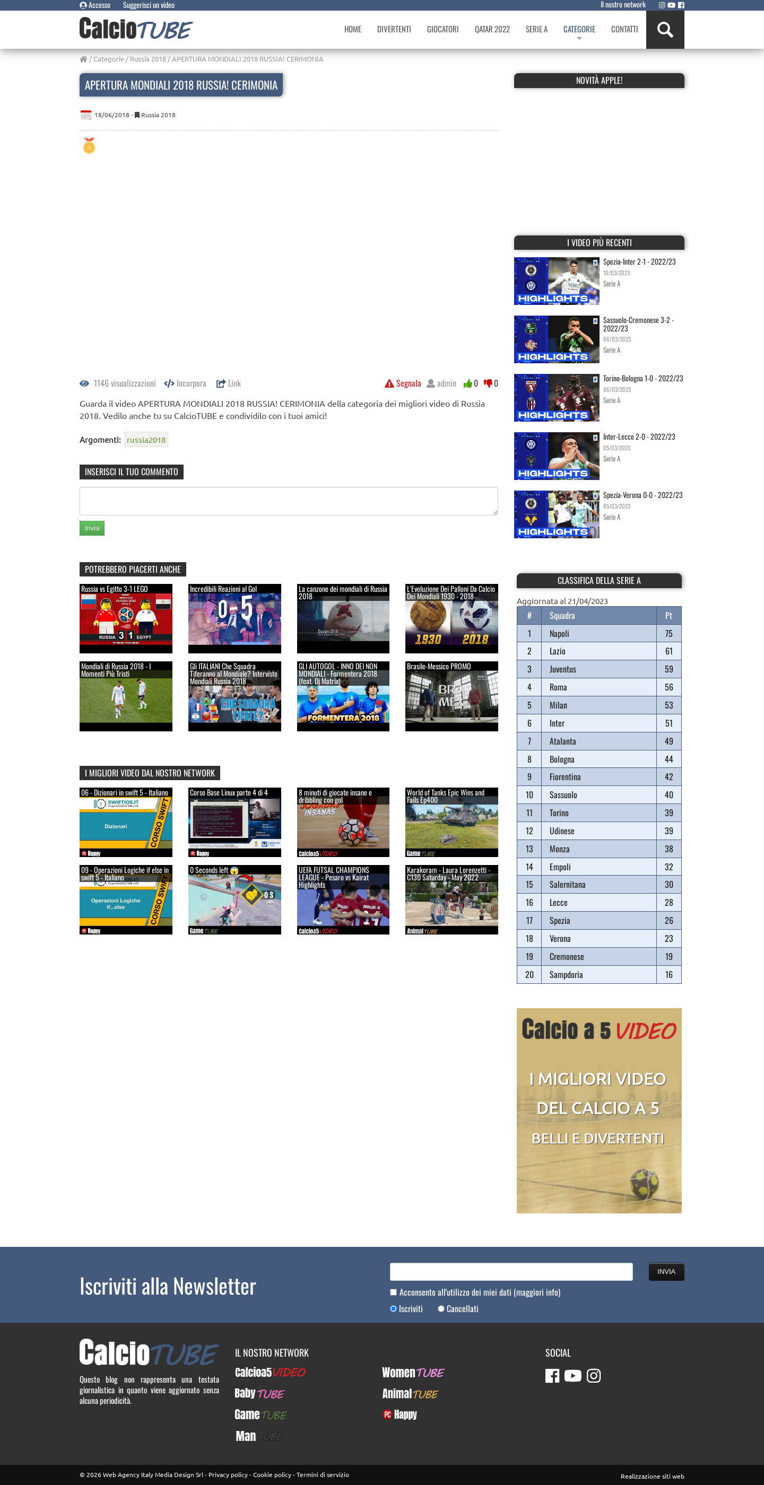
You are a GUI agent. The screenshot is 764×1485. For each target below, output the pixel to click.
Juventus (563, 668)
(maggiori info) (537, 1292)
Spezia (560, 920)
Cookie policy (272, 1474)
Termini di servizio (323, 1474)
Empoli (560, 866)
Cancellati (463, 1309)
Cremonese (567, 956)
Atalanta (563, 741)
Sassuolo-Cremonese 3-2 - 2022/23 (638, 323)
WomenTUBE (401, 1372)
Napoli (559, 633)
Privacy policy (228, 1474)
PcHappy (395, 1414)
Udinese (562, 830)
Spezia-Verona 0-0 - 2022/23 (643, 494)
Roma (558, 686)
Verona (560, 938)
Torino (559, 812)
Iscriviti (411, 1309)
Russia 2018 (148, 58)
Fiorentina (565, 776)
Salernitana (568, 884)
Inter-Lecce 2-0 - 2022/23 (639, 436)
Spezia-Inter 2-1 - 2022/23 (639, 261)
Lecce (559, 902)
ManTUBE (249, 1435)
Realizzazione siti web (652, 1476)
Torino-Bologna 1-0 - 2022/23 (643, 377)
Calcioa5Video (257, 1372)
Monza (560, 848)
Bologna (562, 759)
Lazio (558, 650)
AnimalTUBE (401, 1393)
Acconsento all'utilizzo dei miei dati (480, 1292)
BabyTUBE (250, 1393)
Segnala (403, 383)
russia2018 (146, 439)
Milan (558, 704)
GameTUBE (252, 1414)
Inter (557, 723)
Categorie (108, 58)
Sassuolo (563, 794)
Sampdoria (566, 974)
